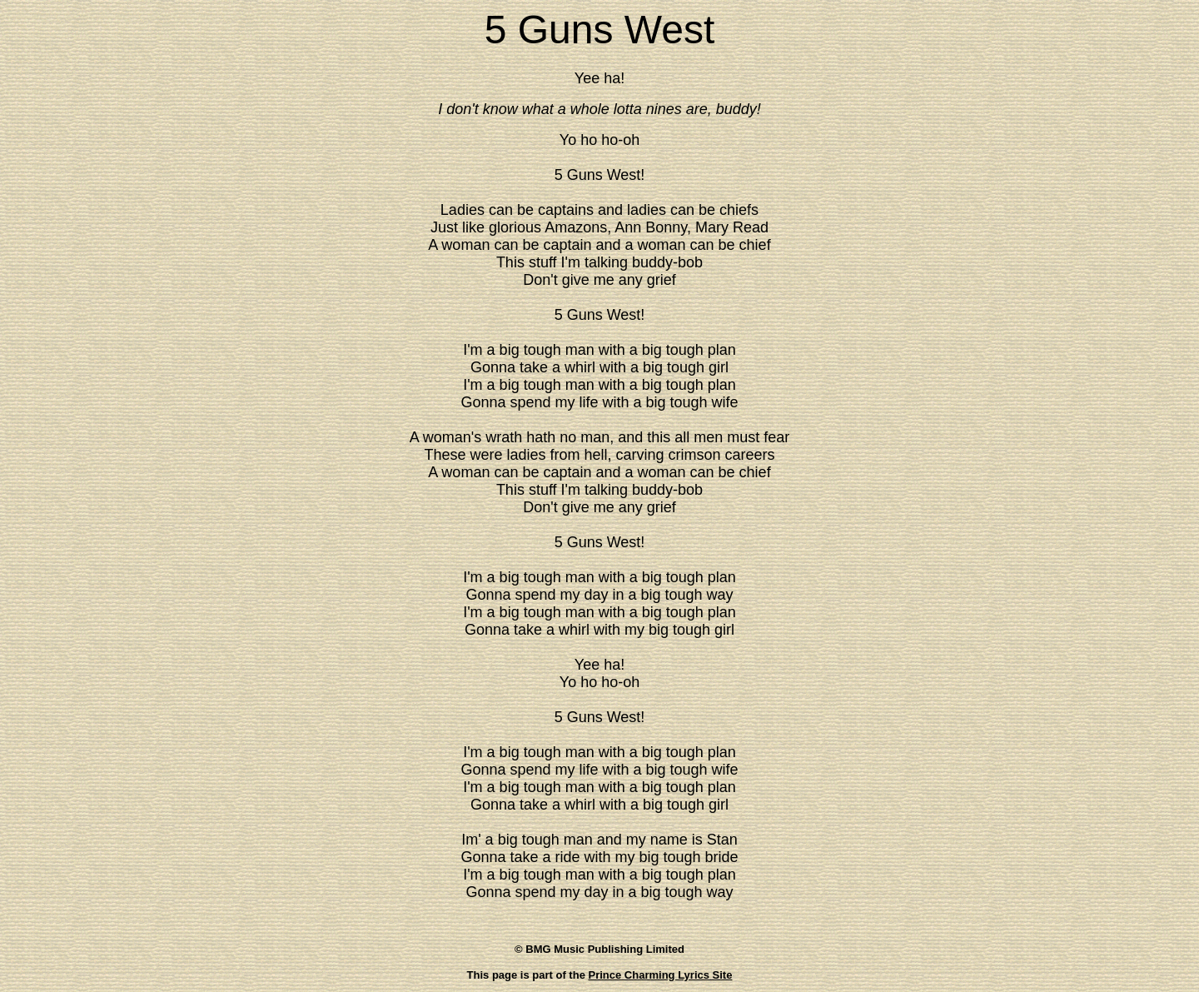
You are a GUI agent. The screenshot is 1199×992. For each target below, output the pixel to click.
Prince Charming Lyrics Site (661, 975)
